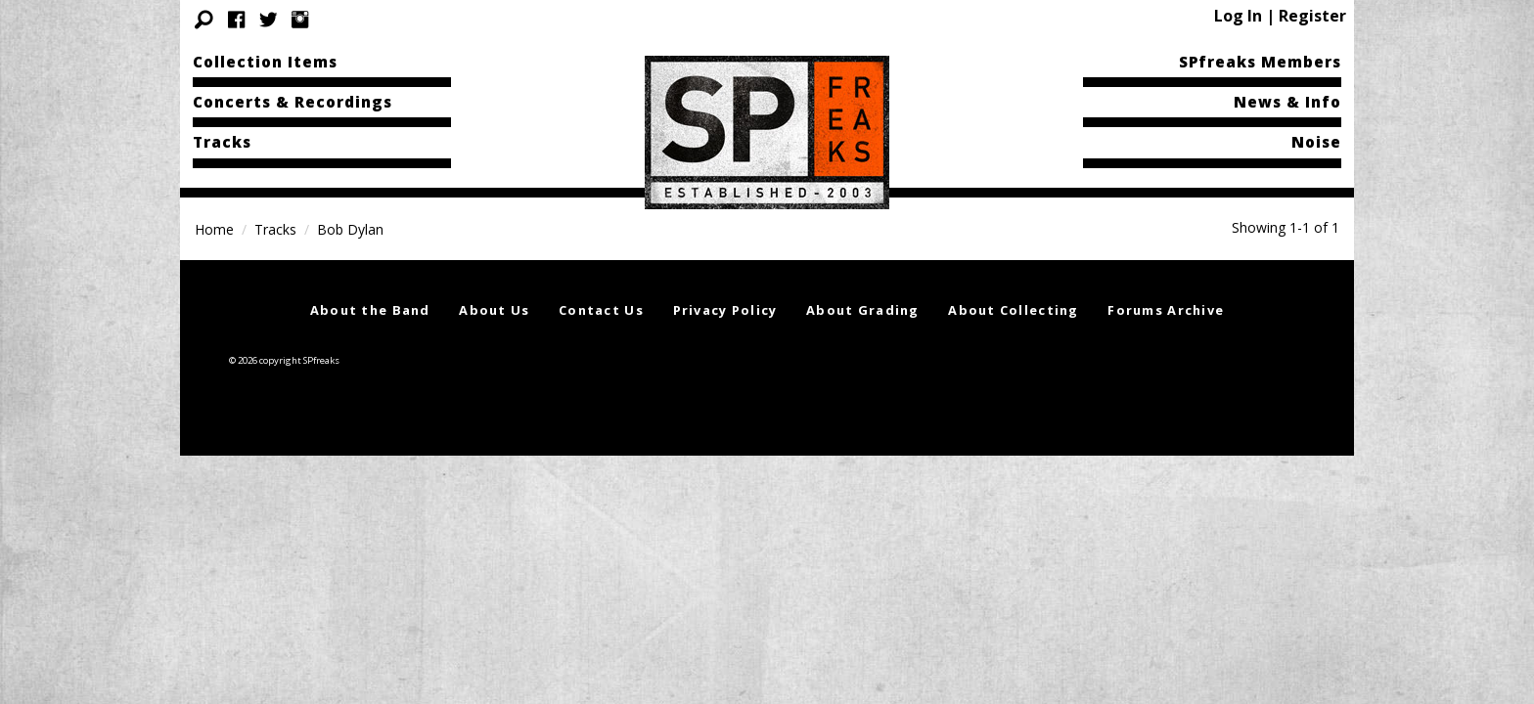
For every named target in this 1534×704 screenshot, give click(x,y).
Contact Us (601, 310)
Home (214, 229)
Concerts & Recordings (292, 101)
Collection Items (265, 61)
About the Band (370, 310)
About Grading (863, 310)
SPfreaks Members (1260, 61)
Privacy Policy (725, 310)
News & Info (1287, 101)
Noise (1316, 142)
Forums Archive (1165, 310)
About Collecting (1013, 310)
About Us (494, 310)
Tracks (222, 142)
